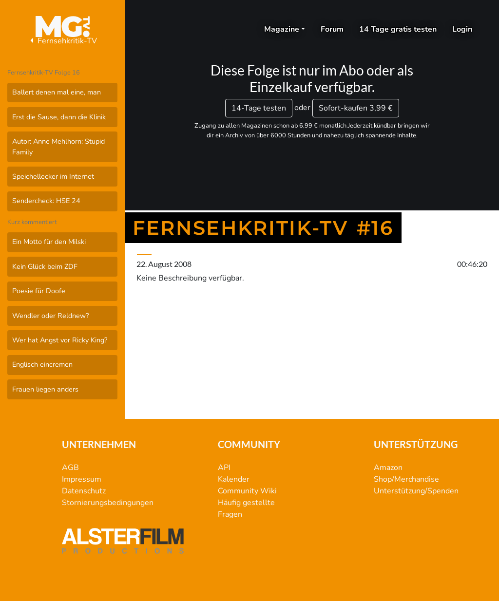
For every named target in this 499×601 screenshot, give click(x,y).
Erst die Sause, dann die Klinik (59, 117)
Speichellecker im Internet (53, 176)
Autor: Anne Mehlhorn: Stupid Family (58, 146)
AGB (70, 467)
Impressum (81, 479)
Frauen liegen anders (45, 389)
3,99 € (356, 108)
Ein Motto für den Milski (49, 241)
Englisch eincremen (42, 364)
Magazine (281, 29)
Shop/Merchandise (406, 479)
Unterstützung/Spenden (416, 491)
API (224, 467)
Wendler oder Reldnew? (50, 315)
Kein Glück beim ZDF (44, 266)
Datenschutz (84, 491)
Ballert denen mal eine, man (56, 92)
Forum (332, 29)
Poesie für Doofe (38, 291)
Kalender (234, 479)
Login (462, 29)
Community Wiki (247, 491)
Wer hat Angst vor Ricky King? (59, 340)
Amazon (388, 467)
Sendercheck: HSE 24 (46, 201)
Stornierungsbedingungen (108, 502)
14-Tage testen (258, 108)
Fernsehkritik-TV (62, 41)
